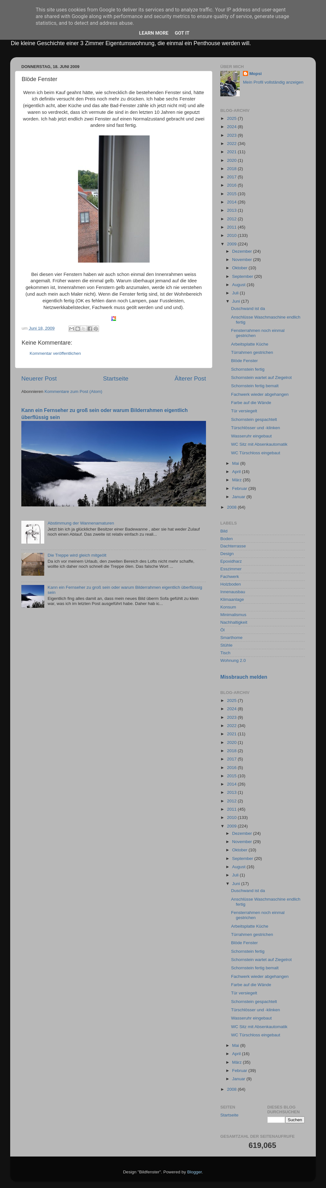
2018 (232, 168)
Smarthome (231, 637)
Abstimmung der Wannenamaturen (80, 523)
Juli (236, 293)
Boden (226, 538)
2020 (232, 160)
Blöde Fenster (244, 360)
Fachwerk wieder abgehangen (260, 394)
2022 (232, 143)
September (243, 276)
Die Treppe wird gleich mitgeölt (76, 555)
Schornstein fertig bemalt (255, 385)
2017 (232, 177)
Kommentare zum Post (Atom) (74, 391)
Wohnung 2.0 (233, 660)
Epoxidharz (231, 561)
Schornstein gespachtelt (254, 419)
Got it (182, 33)
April (237, 471)
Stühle (226, 645)
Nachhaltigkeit (233, 622)
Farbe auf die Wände (251, 402)
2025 (232, 118)
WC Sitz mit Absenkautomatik (259, 444)
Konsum (228, 607)
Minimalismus (233, 614)
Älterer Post (190, 378)
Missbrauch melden (243, 677)
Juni (236, 301)
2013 (232, 210)
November (242, 259)
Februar (240, 488)
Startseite (115, 378)
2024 (232, 126)
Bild (224, 531)
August (239, 284)
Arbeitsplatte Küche (249, 344)
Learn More (153, 33)
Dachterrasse (233, 546)
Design (227, 553)
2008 (232, 507)
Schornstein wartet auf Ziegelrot (261, 377)
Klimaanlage (232, 599)
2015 (232, 193)
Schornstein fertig (248, 369)
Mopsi (255, 73)
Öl (222, 630)
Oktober (240, 267)
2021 (232, 151)
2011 (232, 227)
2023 (232, 135)
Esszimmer (231, 569)
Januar (239, 496)
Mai (236, 463)
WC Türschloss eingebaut (255, 452)
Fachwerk (229, 576)
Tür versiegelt (244, 411)
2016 (232, 185)
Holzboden (230, 584)
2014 (232, 202)
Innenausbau (232, 591)
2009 (232, 244)
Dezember (242, 251)
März (237, 479)
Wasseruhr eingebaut (251, 436)
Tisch (225, 652)
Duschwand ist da (248, 308)
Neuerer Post (39, 378)
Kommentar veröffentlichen (55, 353)
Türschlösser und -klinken (255, 427)
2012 (232, 218)
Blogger (194, 1172)
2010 (232, 235)
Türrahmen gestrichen (252, 352)
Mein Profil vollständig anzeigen (273, 82)
